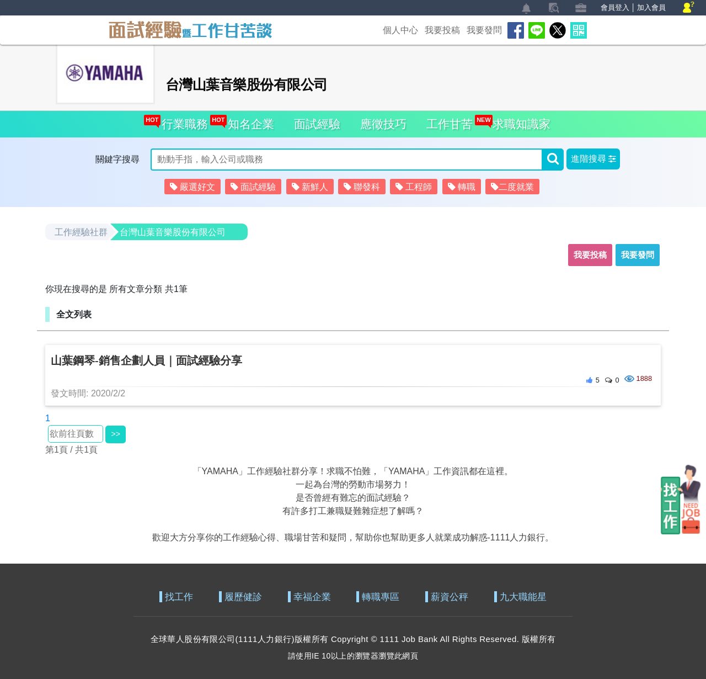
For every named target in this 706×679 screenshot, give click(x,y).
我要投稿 (442, 30)
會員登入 (615, 7)
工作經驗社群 (81, 232)
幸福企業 (312, 597)
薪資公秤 (449, 597)
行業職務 (182, 120)
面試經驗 (317, 124)
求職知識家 (518, 120)
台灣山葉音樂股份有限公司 (173, 232)
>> (115, 433)
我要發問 (484, 30)
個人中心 (400, 30)
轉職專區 (380, 597)
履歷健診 (243, 597)
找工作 (179, 597)
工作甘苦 (449, 124)
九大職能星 (523, 597)
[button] (593, 158)
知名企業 (248, 120)
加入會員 (651, 7)
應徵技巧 (383, 124)
